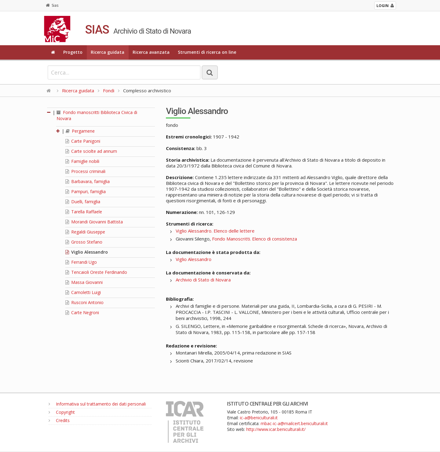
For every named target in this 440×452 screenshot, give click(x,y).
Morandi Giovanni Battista (94, 222)
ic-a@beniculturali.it (259, 418)
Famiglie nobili (82, 161)
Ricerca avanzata (151, 52)
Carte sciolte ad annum (91, 151)
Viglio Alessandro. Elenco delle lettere (215, 231)
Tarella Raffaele (83, 212)
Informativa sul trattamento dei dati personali (97, 404)
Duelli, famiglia (82, 201)
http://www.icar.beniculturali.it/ (276, 429)
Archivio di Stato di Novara (203, 280)
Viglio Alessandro (86, 252)
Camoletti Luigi (83, 292)
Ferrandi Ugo (81, 262)
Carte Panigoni (82, 141)
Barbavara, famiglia (87, 181)
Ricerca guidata (107, 52)
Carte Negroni (82, 312)
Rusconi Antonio (84, 302)
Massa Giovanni (84, 282)
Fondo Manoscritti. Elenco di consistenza (254, 239)
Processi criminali (85, 171)
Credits (59, 420)
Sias (52, 5)
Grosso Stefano (83, 242)
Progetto (72, 52)
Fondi (108, 90)
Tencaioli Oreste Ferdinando (96, 272)
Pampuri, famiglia (85, 191)
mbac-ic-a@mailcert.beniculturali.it (294, 423)
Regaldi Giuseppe (85, 232)
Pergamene (80, 131)
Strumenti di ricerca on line (207, 52)
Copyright (62, 412)
